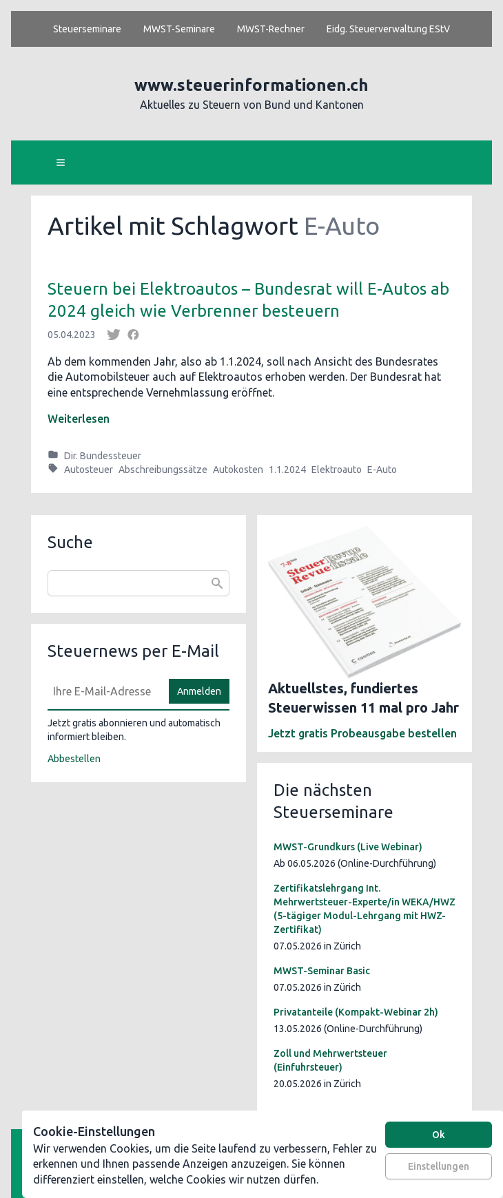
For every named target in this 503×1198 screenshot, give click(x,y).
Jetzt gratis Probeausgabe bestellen (362, 733)
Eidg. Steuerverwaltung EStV (388, 28)
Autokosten (238, 469)
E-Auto (382, 469)
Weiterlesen (79, 418)
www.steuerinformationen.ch (251, 85)
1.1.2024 (287, 469)
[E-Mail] (104, 691)
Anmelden (199, 691)
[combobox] (138, 583)
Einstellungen (438, 1166)
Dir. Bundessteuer (102, 455)
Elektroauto (336, 469)
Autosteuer (88, 469)
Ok (438, 1134)
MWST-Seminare (179, 28)
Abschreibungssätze (163, 469)
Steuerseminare (87, 28)
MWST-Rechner (271, 28)
